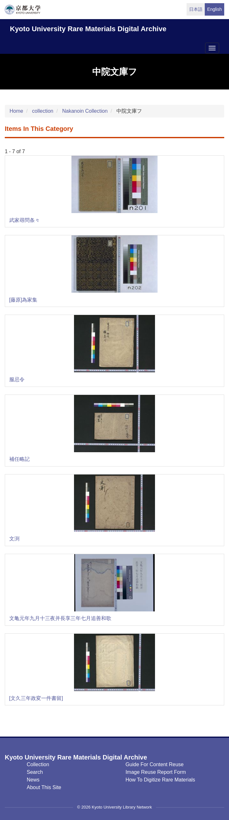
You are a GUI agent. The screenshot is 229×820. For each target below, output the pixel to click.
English (214, 9)
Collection (38, 764)
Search (35, 772)
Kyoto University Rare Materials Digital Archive (88, 29)
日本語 (196, 9)
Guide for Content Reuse (154, 764)
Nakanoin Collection (84, 111)
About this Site (44, 787)
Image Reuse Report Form (155, 772)
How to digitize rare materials (160, 779)
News (33, 779)
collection (42, 111)
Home (16, 111)
